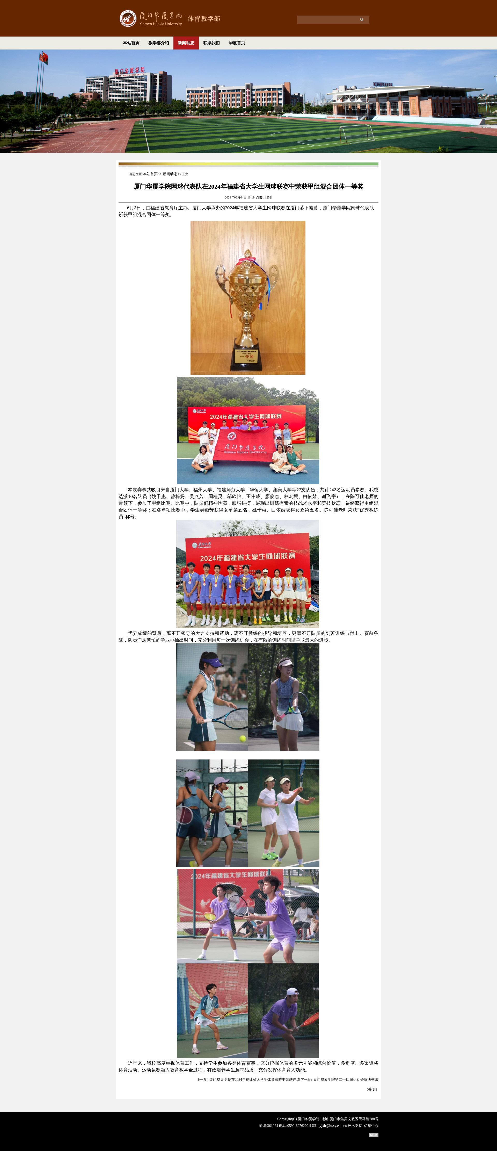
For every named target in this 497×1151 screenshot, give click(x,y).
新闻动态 (186, 43)
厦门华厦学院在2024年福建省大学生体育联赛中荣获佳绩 (254, 1080)
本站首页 (131, 43)
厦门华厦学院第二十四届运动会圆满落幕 (345, 1080)
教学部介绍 (158, 43)
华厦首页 (237, 43)
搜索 (361, 19)
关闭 (371, 1089)
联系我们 (211, 43)
